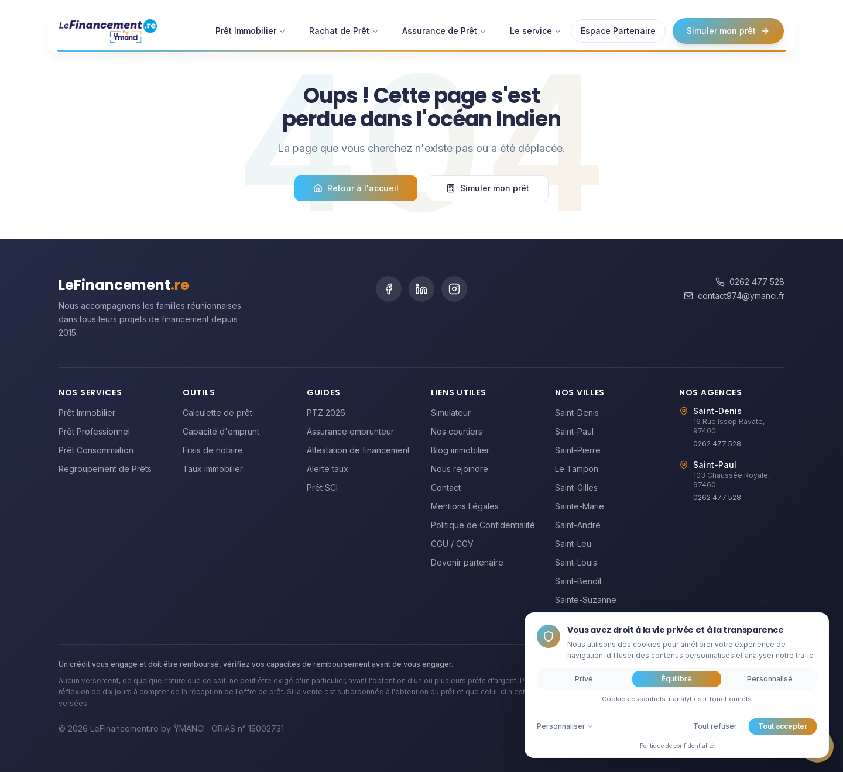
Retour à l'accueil (356, 188)
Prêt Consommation (96, 450)
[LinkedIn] (421, 289)
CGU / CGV (452, 544)
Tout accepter (782, 726)
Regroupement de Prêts (105, 469)
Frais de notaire (213, 450)
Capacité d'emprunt (221, 431)
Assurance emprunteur (350, 431)
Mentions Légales (465, 506)
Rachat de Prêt (344, 24)
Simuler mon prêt (728, 24)
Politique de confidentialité (677, 745)
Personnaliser (565, 726)
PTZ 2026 (326, 413)
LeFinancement (124, 285)
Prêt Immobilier (250, 24)
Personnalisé (770, 678)
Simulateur (451, 413)
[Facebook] (389, 289)
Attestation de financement (358, 450)
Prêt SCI (322, 487)
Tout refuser (715, 726)
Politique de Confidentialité (483, 525)
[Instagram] (454, 289)
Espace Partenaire (618, 24)
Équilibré (677, 678)
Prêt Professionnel (94, 431)
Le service (535, 24)
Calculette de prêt (217, 413)
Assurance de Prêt (444, 24)
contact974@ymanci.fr (734, 296)
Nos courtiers (456, 431)
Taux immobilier (213, 469)
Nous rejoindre (459, 469)
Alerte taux (327, 469)
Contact (446, 487)
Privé (584, 678)
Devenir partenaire (467, 562)
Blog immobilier (460, 450)
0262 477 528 (749, 282)
